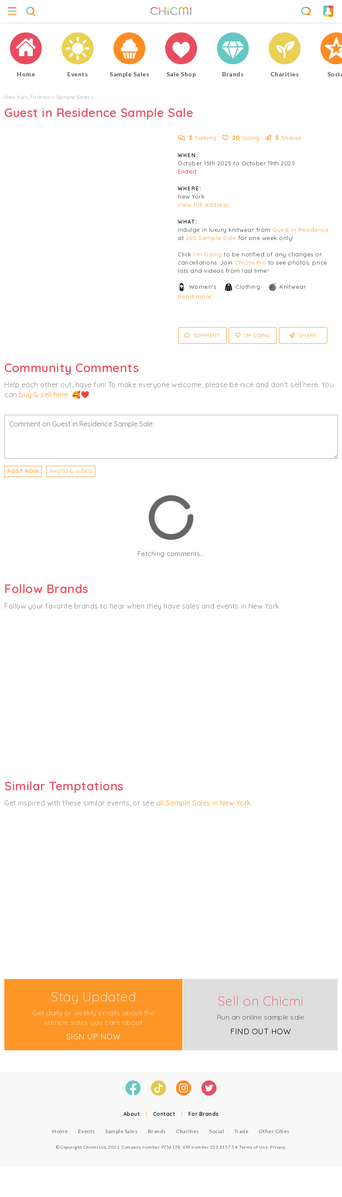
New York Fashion (27, 97)
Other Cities (274, 1131)
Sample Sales (73, 97)
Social (216, 1131)
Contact (164, 1114)
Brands (157, 1131)
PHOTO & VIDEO (70, 471)
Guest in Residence (301, 229)
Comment (202, 335)
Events (86, 1131)
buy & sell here (44, 394)
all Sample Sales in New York (203, 803)
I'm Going (207, 254)
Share (303, 335)
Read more (195, 296)
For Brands (203, 1114)
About (131, 1114)
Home (60, 1131)
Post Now (23, 471)
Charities (187, 1131)
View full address (203, 204)
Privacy (277, 1147)
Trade (241, 1131)
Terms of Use (253, 1147)
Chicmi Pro (250, 262)
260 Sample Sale (211, 237)
